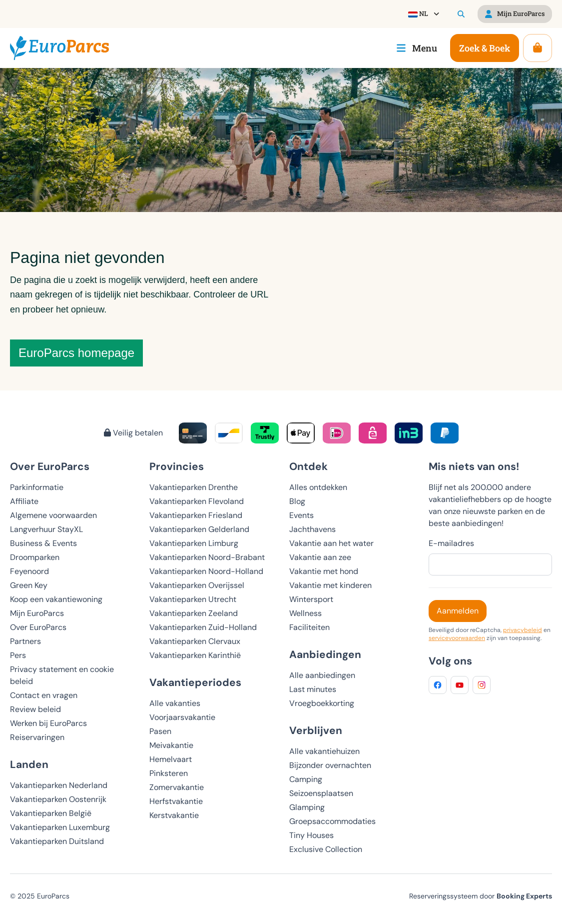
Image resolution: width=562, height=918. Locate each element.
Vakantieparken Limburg (193, 543)
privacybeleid (522, 630)
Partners (25, 641)
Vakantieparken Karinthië (195, 655)
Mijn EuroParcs (37, 613)
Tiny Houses (311, 835)
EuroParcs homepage (76, 353)
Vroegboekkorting (321, 703)
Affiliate (24, 501)
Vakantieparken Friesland (195, 515)
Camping (305, 779)
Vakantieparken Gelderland (199, 529)
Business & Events (43, 543)
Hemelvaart (170, 759)
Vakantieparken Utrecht (192, 599)
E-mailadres (451, 543)
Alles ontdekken (318, 487)
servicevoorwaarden (457, 638)
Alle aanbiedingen (322, 675)
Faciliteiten (309, 627)
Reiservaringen (37, 737)
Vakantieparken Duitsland (57, 841)
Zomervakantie (176, 787)
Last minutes (312, 689)
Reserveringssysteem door (480, 896)
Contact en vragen (43, 695)
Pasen (160, 731)
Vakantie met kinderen (330, 585)
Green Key (28, 585)
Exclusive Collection (325, 849)
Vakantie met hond (323, 571)
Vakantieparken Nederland (58, 785)
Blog (297, 501)
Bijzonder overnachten (330, 765)
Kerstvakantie (174, 815)
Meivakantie (171, 745)
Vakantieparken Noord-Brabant (207, 557)
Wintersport (311, 599)
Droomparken (34, 557)
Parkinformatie (36, 487)
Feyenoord (29, 571)
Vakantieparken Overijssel (196, 585)
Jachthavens (312, 529)
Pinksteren (168, 773)
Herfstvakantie (176, 801)
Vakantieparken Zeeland (193, 613)
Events (301, 515)
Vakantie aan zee (320, 557)
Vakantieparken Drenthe (193, 487)
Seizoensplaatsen (321, 793)
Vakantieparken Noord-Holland (206, 571)
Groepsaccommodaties (332, 821)
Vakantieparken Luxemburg (60, 827)
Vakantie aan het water (331, 543)
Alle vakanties (174, 703)
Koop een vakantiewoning (56, 599)
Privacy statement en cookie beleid (62, 675)
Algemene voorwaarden (53, 515)
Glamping (307, 807)
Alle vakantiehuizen (324, 751)
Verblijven (315, 730)
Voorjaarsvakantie (182, 717)
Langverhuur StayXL (46, 529)
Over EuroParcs (38, 627)
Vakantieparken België (50, 813)
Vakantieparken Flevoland (196, 501)
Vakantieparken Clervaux (194, 641)
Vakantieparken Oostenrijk (58, 799)
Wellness (305, 613)
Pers (18, 655)
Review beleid (35, 709)
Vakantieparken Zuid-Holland (203, 627)
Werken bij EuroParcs (48, 723)
